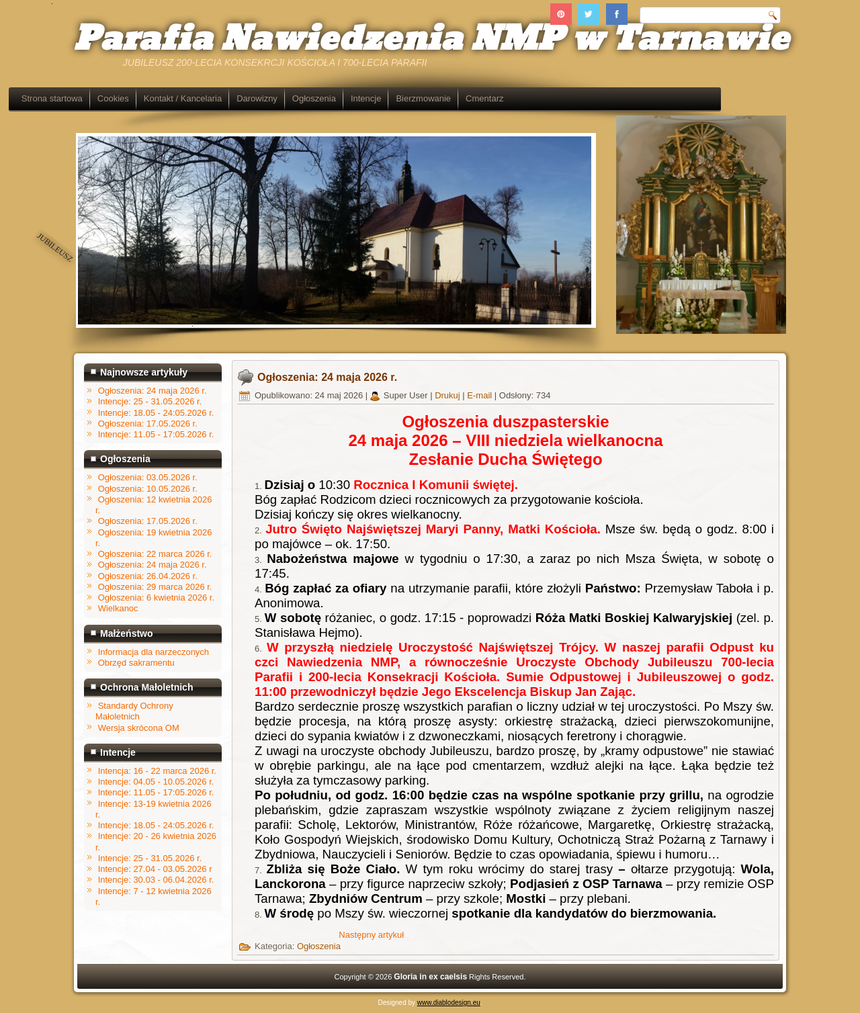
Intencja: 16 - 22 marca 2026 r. (157, 771)
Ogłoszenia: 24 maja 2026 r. (152, 565)
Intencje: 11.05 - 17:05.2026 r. (156, 792)
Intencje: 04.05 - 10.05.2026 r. (156, 782)
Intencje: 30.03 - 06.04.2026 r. (156, 880)
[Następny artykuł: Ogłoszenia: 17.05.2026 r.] (371, 935)
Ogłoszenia (379, 98)
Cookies (178, 98)
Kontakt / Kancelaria (248, 98)
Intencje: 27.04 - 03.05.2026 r (155, 869)
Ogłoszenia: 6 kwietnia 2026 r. (156, 597)
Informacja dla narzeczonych (153, 652)
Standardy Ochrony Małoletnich (134, 711)
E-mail (480, 395)
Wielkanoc (118, 608)
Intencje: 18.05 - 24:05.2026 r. (156, 825)
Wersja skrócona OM (138, 728)
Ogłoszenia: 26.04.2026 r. (148, 576)
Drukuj (448, 395)
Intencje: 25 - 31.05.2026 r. (150, 858)
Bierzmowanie (489, 98)
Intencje (431, 98)
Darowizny (322, 98)
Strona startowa (117, 98)
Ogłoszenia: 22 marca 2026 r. (155, 554)
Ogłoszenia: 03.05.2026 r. (148, 477)
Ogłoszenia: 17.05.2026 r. (148, 521)
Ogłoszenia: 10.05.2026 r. (148, 489)
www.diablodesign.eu (448, 1002)
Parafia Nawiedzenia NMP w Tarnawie (431, 39)
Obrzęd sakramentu (136, 663)
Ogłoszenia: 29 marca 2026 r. (155, 587)
